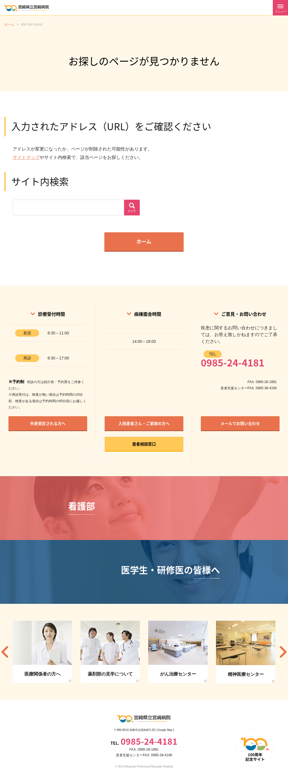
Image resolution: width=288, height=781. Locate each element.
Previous (4, 652)
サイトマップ (26, 157)
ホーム (143, 241)
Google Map (164, 730)
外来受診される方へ (48, 423)
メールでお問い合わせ (240, 423)
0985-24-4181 (232, 362)
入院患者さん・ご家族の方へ (144, 423)
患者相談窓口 (144, 444)
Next (283, 652)
